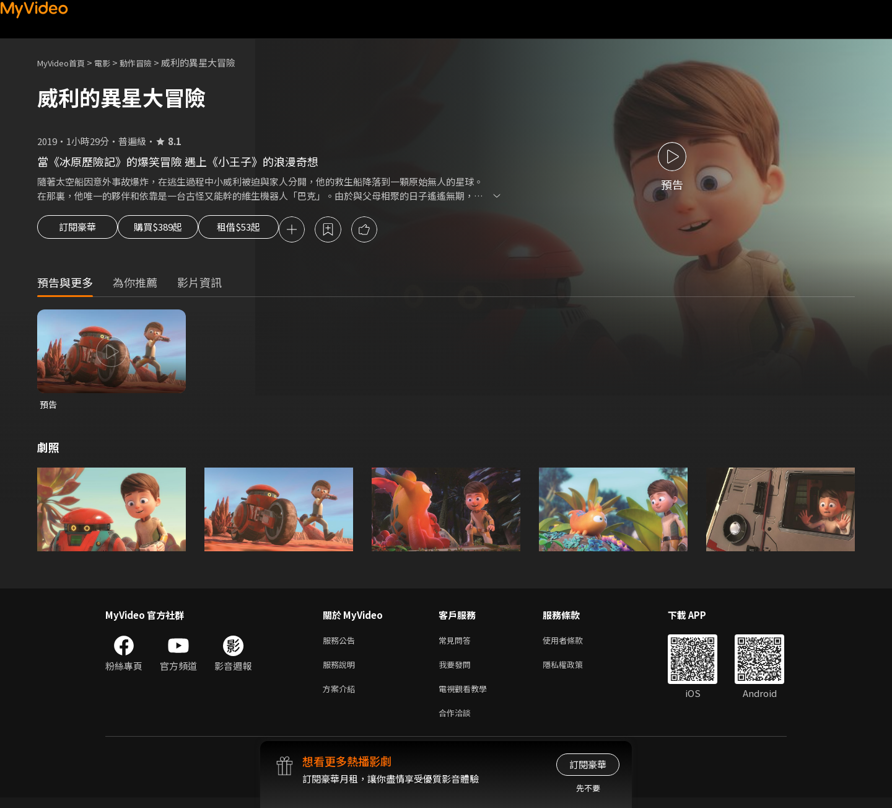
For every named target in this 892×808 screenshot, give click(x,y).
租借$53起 (268, 231)
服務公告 (341, 643)
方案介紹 (341, 696)
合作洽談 (457, 722)
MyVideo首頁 (65, 62)
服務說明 (341, 670)
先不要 (588, 788)
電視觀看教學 (466, 696)
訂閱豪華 (77, 231)
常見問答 (457, 643)
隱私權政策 (573, 670)
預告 (49, 406)
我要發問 (457, 670)
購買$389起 (172, 231)
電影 (112, 62)
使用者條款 (573, 643)
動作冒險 (149, 62)
